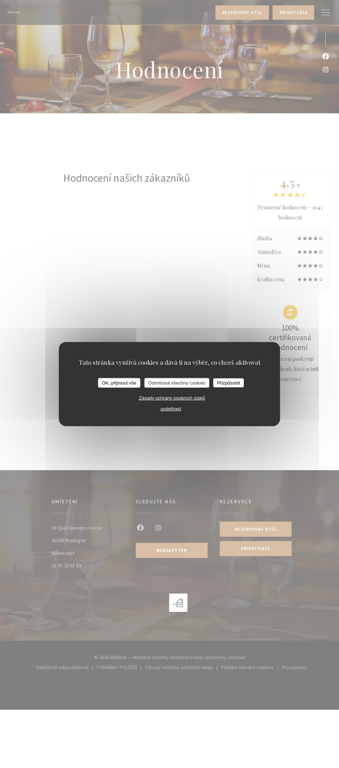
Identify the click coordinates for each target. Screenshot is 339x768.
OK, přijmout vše (119, 382)
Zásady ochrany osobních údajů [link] (172, 398)
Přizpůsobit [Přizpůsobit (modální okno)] (228, 382)
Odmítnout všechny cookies (177, 382)
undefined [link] (171, 409)
